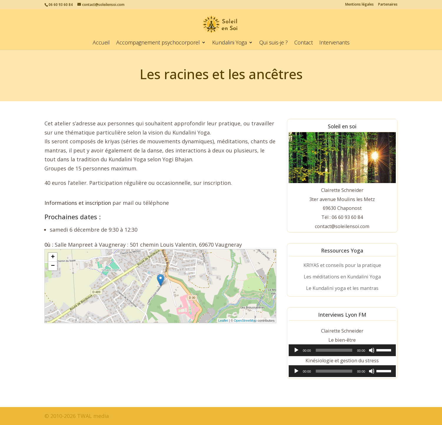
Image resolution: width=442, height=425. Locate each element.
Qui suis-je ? (273, 43)
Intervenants (334, 43)
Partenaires (388, 5)
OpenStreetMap (245, 320)
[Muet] (372, 350)
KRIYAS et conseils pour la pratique (342, 265)
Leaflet (223, 320)
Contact (303, 43)
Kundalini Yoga (229, 43)
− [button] (53, 266)
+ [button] (53, 257)
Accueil (101, 43)
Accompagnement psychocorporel (158, 43)
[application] (342, 350)
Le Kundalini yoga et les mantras (342, 288)
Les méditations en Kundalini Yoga (342, 276)
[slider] (334, 350)
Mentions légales (359, 5)
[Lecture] (296, 350)
